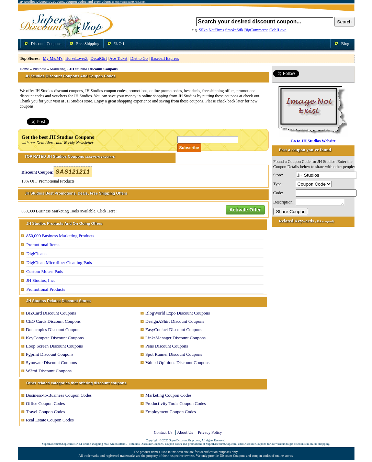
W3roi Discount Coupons (49, 370)
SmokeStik (234, 30)
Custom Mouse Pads (44, 271)
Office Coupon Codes (45, 403)
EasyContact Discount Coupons (173, 329)
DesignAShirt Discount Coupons (174, 321)
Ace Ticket (118, 58)
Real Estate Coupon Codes (50, 419)
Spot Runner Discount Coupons (173, 354)
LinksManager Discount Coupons (175, 337)
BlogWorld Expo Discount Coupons (177, 313)
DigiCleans (36, 253)
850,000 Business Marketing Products (60, 235)
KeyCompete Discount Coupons (55, 337)
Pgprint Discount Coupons (50, 354)
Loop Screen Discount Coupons (54, 346)
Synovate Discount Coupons (51, 362)
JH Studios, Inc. (40, 280)
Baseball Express (164, 58)
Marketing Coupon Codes (168, 395)
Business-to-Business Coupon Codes (59, 395)
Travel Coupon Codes (45, 411)
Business (39, 69)
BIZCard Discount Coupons (51, 313)
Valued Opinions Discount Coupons (177, 362)
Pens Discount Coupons (166, 346)
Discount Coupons (46, 43)
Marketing (58, 69)
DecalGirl (99, 58)
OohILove (277, 30)
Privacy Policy (210, 432)
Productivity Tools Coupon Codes (175, 403)
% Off (119, 43)
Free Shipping (88, 43)
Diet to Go (139, 58)
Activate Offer (245, 209)
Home (24, 69)
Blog (345, 43)
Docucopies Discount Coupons (53, 329)
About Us (185, 432)
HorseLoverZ (76, 58)
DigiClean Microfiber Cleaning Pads (59, 262)
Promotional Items (42, 244)
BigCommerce (256, 30)
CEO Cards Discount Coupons (53, 321)
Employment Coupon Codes (170, 411)
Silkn (203, 30)
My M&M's (53, 58)
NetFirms (216, 30)
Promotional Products (45, 289)
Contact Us (163, 432)
